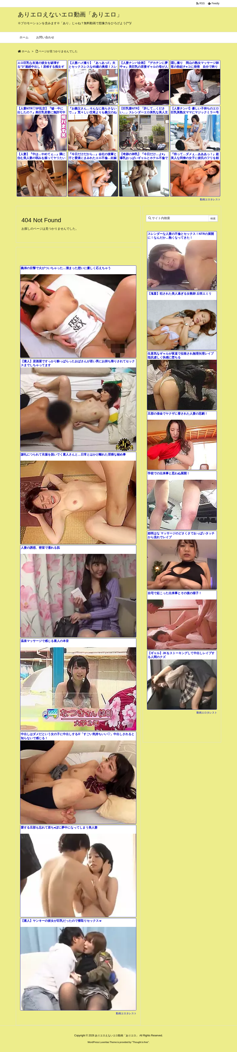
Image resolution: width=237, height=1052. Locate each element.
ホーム (26, 51)
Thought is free (140, 1042)
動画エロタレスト (210, 199)
